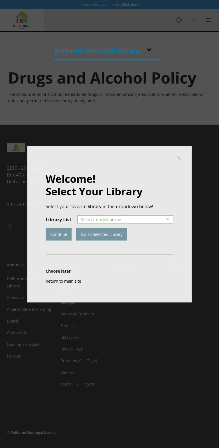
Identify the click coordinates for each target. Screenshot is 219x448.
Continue (58, 234)
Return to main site (63, 280)
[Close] (179, 158)
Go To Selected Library (101, 234)
